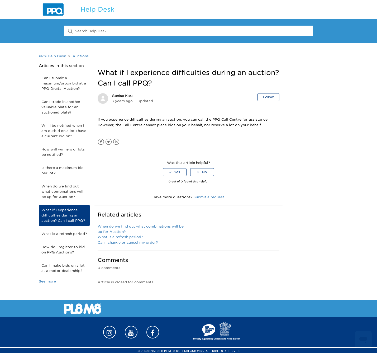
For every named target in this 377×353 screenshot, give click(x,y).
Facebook (101, 142)
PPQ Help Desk (52, 56)
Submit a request (208, 197)
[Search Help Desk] (188, 31)
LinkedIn (116, 142)
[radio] (175, 172)
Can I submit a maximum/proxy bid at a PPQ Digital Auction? (63, 83)
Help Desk (97, 9)
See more (47, 281)
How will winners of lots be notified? (63, 152)
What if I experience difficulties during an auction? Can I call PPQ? (63, 215)
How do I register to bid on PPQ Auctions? (63, 249)
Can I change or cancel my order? (128, 242)
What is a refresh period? (64, 234)
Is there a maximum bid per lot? (62, 170)
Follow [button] (268, 97)
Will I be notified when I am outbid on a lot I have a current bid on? (63, 131)
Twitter (108, 142)
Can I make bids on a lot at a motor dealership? (63, 268)
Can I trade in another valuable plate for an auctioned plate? (60, 107)
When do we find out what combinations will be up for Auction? (62, 191)
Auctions (81, 56)
